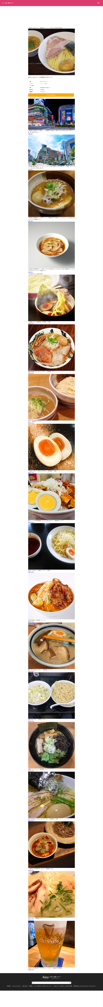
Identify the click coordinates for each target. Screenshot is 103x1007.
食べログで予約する (51, 95)
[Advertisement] (51, 16)
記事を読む (30, 133)
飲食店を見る (31, 323)
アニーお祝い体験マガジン (8, 3)
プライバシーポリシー (16, 985)
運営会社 (9, 985)
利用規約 (31, 985)
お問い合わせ (25, 985)
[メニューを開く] (98, 3)
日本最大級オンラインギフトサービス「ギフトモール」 (84, 985)
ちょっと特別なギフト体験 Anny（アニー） (43, 985)
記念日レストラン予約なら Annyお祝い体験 (63, 985)
